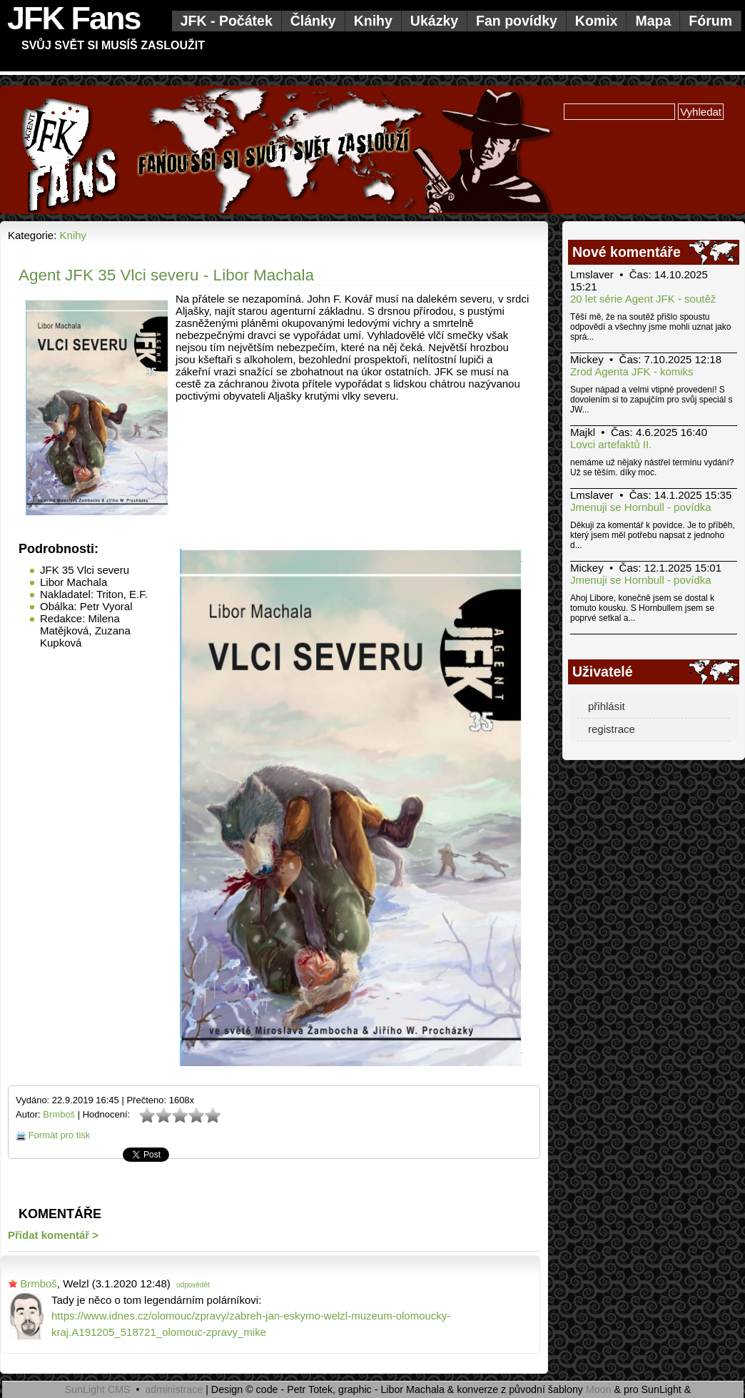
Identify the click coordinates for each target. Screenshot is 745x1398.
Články (313, 21)
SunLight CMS (98, 1389)
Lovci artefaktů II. (611, 444)
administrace (174, 1389)
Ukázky (434, 21)
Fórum (710, 21)
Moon (599, 1389)
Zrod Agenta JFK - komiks (632, 371)
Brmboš (59, 1114)
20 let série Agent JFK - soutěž (643, 299)
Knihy (373, 21)
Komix (596, 21)
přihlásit (606, 706)
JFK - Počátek (227, 21)
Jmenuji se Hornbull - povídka (640, 507)
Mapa (653, 21)
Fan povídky (516, 21)
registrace (611, 729)
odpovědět (193, 1285)
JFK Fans (74, 18)
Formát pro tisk (60, 1135)
